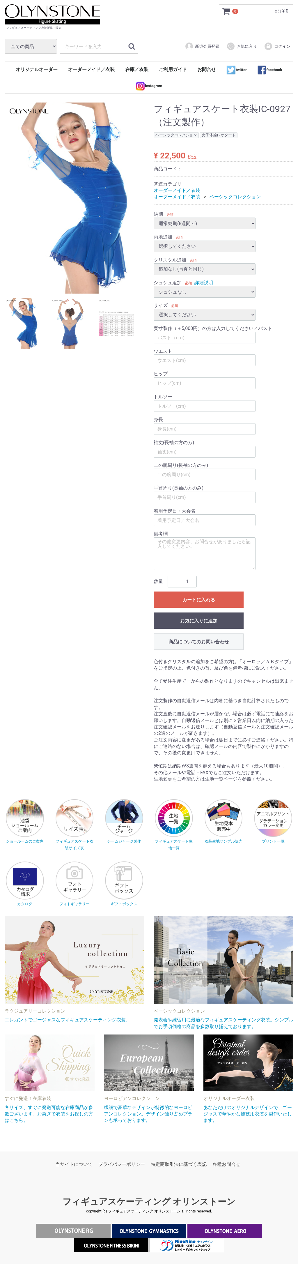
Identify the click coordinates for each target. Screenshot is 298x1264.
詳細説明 (203, 282)
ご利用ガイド (173, 69)
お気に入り (241, 46)
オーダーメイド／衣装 (91, 69)
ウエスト (163, 351)
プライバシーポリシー (121, 1164)
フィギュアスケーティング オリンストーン (149, 1202)
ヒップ (161, 374)
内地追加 (163, 237)
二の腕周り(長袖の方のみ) (181, 465)
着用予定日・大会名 (175, 511)
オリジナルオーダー (37, 69)
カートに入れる (198, 600)
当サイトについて (74, 1164)
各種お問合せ (226, 1164)
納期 (158, 214)
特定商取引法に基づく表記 (179, 1164)
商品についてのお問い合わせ (198, 642)
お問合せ (206, 69)
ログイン (277, 46)
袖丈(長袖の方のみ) (174, 442)
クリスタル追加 (170, 260)
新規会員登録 (202, 46)
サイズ (161, 305)
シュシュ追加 (168, 282)
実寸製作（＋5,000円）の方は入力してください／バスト (213, 328)
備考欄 (161, 534)
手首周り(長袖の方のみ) (178, 488)
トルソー (163, 397)
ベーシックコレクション (235, 197)
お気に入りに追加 (198, 621)
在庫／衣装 (136, 69)
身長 (158, 420)
